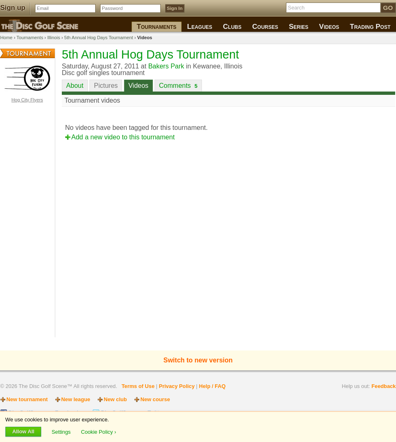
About (75, 85)
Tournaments (29, 37)
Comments (178, 85)
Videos (138, 85)
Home (6, 37)
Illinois (53, 37)
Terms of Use (138, 386)
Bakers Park (166, 66)
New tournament (27, 399)
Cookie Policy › (98, 431)
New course (155, 399)
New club (115, 399)
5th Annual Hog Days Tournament (98, 37)
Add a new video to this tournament (123, 137)
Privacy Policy (176, 386)
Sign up (13, 8)
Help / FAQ (212, 386)
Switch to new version (197, 360)
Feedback (383, 386)
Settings (62, 431)
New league (75, 399)
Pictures (106, 85)
